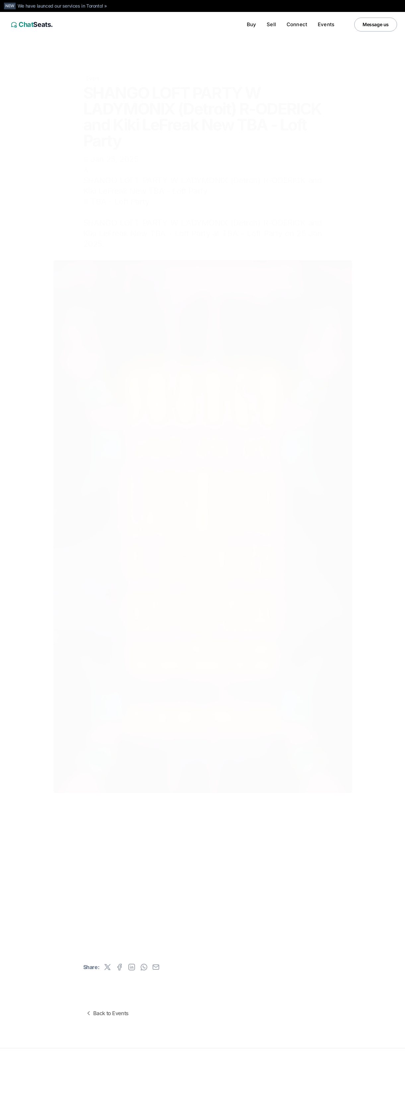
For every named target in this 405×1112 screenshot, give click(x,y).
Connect (297, 24)
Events (326, 24)
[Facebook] (390, 1104)
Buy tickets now (174, 916)
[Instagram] (377, 1104)
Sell (271, 24)
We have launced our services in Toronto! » (62, 6)
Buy (251, 24)
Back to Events (107, 1013)
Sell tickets (239, 916)
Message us (376, 24)
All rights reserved (26, 1078)
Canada (50, 1104)
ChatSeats (24, 1068)
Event (93, 73)
